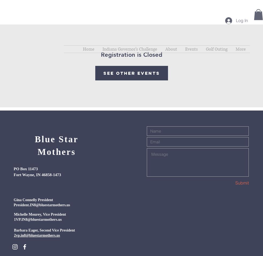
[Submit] (230, 183)
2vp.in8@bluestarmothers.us (37, 235)
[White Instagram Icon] (15, 246)
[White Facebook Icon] (24, 246)
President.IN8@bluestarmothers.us (42, 205)
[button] (258, 14)
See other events (131, 73)
